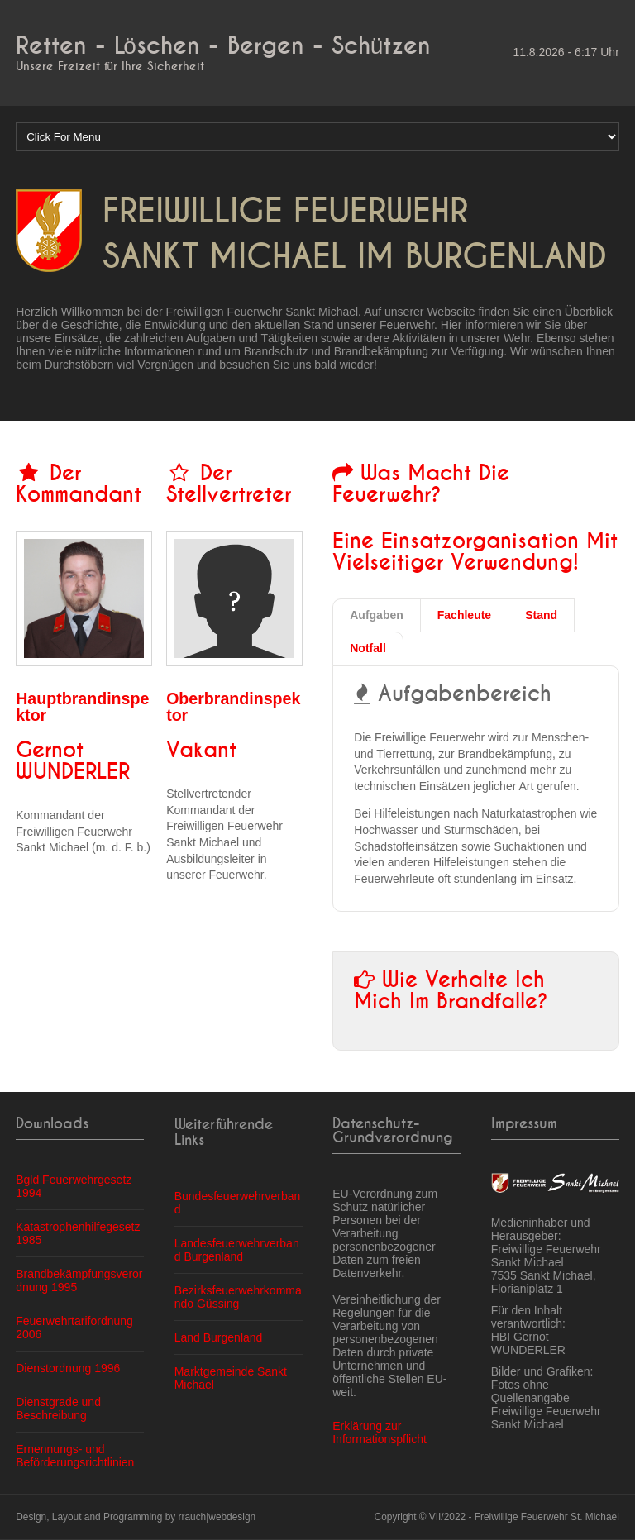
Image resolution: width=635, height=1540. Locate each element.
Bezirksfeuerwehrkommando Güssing (238, 1297)
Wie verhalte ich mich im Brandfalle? (451, 991)
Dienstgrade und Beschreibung (58, 1408)
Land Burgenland (218, 1337)
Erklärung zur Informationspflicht (379, 1432)
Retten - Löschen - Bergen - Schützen (223, 46)
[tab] (376, 615)
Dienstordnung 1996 (68, 1368)
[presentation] (376, 615)
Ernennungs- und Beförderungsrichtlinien (75, 1455)
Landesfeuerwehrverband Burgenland (236, 1250)
